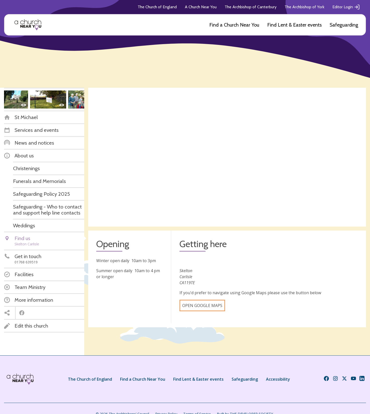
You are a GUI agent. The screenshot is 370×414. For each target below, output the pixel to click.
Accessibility (278, 379)
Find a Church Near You (234, 25)
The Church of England (157, 7)
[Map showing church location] (227, 157)
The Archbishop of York (304, 7)
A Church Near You (201, 7)
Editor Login (346, 7)
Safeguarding (344, 25)
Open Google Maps (202, 305)
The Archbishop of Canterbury (250, 7)
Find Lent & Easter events (294, 25)
